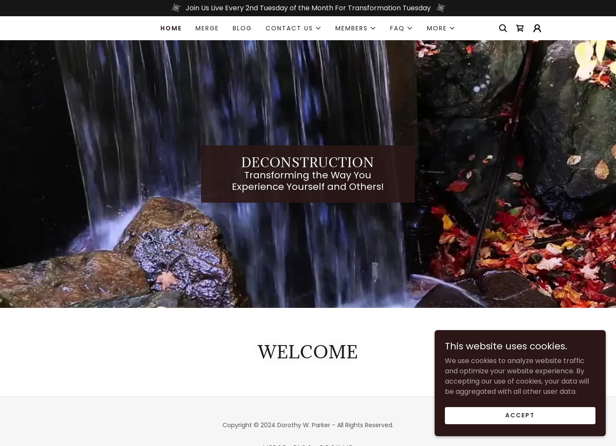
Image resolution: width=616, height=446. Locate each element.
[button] (294, 28)
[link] (520, 28)
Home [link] (171, 28)
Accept (520, 415)
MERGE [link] (207, 28)
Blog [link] (242, 28)
